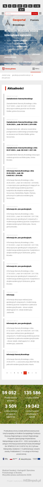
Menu (35, 69)
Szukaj (34, 13)
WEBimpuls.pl (32, 480)
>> (36, 373)
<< (7, 373)
